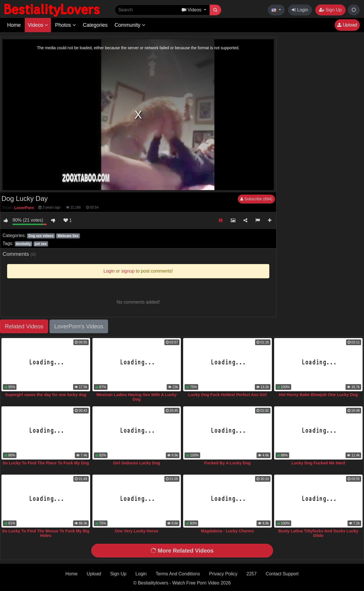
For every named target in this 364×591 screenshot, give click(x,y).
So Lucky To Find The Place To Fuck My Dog (46, 463)
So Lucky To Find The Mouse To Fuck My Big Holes (45, 533)
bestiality (23, 244)
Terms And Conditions (178, 573)
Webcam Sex (67, 236)
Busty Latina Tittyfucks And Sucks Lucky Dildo (318, 533)
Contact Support (282, 573)
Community (130, 25)
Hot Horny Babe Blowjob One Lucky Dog (318, 394)
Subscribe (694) (256, 199)
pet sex (41, 244)
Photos (65, 25)
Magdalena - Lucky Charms (227, 531)
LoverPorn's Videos (78, 326)
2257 (252, 573)
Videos (38, 25)
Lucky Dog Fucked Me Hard (318, 463)
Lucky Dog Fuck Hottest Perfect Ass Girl (227, 394)
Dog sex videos (40, 236)
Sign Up (330, 9)
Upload (347, 24)
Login (300, 9)
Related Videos (24, 326)
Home (14, 25)
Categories (95, 25)
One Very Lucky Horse (136, 531)
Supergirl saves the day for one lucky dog (45, 394)
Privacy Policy (223, 573)
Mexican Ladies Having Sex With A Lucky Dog (136, 396)
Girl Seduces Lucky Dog (136, 463)
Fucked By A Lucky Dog (227, 463)
